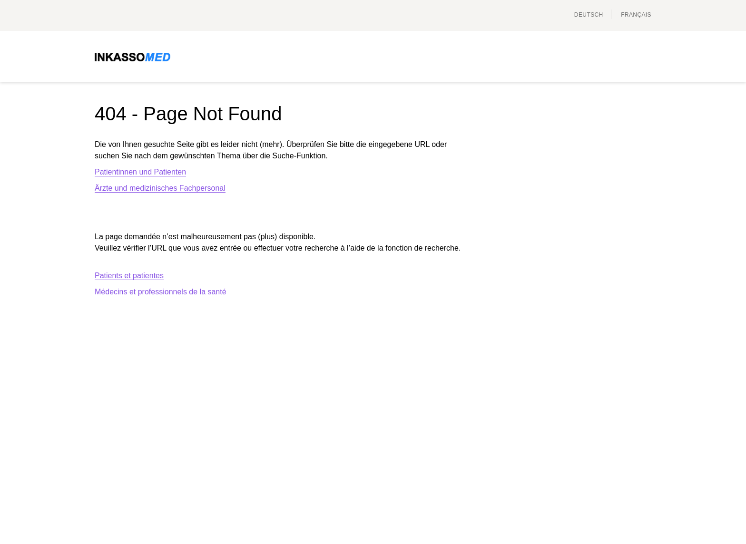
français (636, 14)
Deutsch (588, 14)
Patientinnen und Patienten (140, 172)
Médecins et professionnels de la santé (160, 292)
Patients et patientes (129, 276)
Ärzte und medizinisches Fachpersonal (160, 188)
